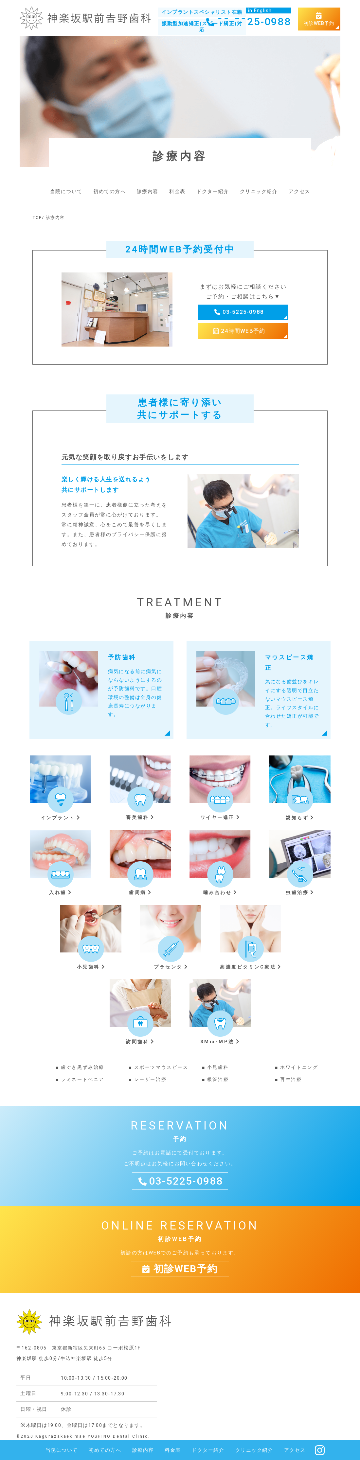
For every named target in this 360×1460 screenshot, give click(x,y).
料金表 (177, 191)
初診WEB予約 (319, 19)
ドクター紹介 (212, 191)
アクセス (299, 191)
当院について (66, 191)
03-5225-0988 (248, 21)
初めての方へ (109, 191)
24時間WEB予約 (243, 331)
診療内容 (147, 191)
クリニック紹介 (259, 191)
